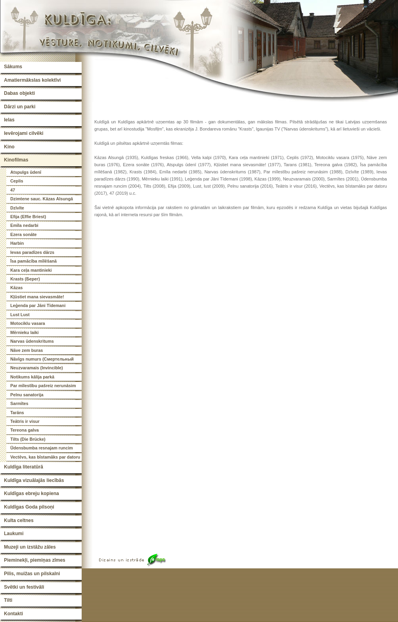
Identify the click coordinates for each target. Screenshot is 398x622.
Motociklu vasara (27, 323)
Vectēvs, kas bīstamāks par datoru (45, 457)
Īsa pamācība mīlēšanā (33, 261)
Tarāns (17, 412)
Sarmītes (19, 403)
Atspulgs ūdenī (25, 172)
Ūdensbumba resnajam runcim (41, 447)
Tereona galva (24, 430)
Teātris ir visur (25, 421)
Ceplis (16, 181)
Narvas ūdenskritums (32, 341)
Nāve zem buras (26, 350)
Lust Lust (20, 314)
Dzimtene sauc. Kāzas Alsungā (41, 198)
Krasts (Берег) (25, 278)
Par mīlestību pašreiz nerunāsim (43, 385)
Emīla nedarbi (24, 225)
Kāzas (16, 287)
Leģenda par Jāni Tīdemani (37, 305)
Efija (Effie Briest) (28, 216)
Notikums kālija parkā (32, 376)
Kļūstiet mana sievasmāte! (37, 296)
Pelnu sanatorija (26, 394)
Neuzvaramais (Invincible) (36, 367)
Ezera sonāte (23, 234)
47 (12, 190)
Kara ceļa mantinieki (31, 270)
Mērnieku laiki (24, 332)
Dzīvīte (17, 207)
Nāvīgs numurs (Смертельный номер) (42, 360)
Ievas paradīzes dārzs (32, 252)
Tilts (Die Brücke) (28, 439)
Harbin (17, 243)
